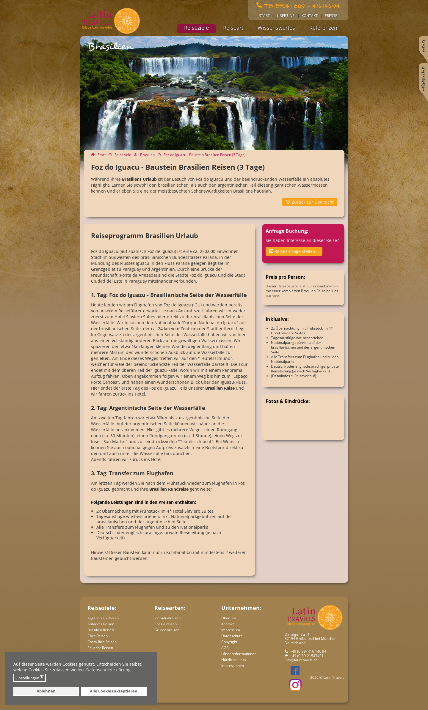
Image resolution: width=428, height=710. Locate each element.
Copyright (229, 641)
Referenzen (323, 27)
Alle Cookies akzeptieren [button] (113, 691)
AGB (225, 647)
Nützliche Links (233, 659)
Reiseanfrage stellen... (294, 251)
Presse (331, 15)
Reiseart (233, 27)
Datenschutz (231, 635)
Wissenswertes (276, 27)
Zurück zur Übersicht (313, 202)
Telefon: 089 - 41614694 (302, 5)
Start (264, 15)
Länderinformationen (238, 653)
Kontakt (310, 15)
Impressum (230, 629)
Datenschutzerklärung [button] (108, 670)
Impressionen (232, 665)
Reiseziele (196, 27)
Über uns (285, 15)
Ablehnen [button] (46, 691)
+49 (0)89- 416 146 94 (308, 651)
